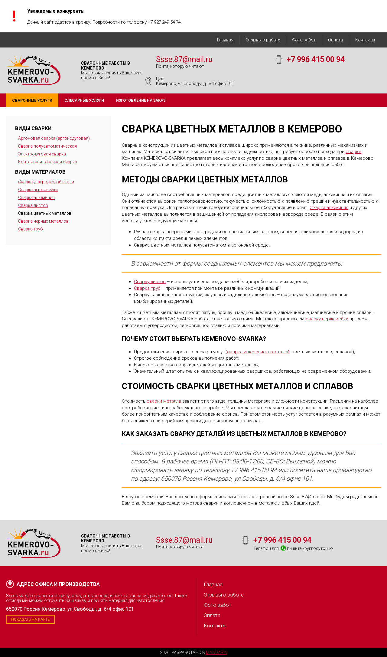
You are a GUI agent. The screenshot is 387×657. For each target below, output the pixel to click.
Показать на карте (30, 619)
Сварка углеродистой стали (46, 181)
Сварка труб (30, 229)
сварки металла (164, 401)
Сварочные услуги (32, 100)
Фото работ (304, 40)
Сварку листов (150, 281)
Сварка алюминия (36, 197)
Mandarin (216, 652)
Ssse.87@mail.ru (184, 59)
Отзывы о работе (263, 40)
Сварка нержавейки (38, 189)
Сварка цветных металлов (44, 213)
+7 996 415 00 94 (316, 59)
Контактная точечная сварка (47, 161)
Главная (225, 40)
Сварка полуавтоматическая (47, 146)
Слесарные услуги (84, 100)
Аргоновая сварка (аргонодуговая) (54, 138)
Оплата (335, 40)
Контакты (365, 40)
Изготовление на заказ (140, 100)
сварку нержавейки (327, 319)
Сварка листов (33, 205)
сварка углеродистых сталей (258, 352)
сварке (353, 151)
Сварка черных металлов (43, 221)
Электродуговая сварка (42, 154)
